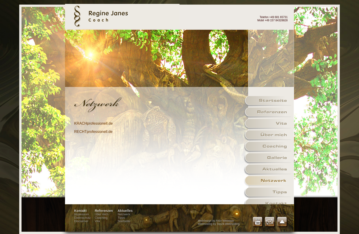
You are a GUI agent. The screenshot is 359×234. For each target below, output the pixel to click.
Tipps (121, 217)
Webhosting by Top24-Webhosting (218, 224)
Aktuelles (125, 210)
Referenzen (104, 210)
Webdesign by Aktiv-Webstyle (216, 220)
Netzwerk (124, 214)
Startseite (124, 221)
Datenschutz (82, 217)
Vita (97, 221)
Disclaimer (81, 221)
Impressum (81, 214)
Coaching (101, 217)
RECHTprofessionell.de (93, 132)
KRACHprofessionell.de (93, 123)
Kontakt (80, 210)
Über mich (101, 214)
